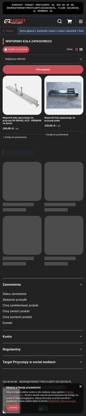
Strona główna (27, 31)
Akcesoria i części (46, 31)
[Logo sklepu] (15, 21)
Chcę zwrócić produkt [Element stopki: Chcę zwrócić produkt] (16, 311)
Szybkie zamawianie (17, 49)
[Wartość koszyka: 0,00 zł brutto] (69, 21)
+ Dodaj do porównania (14, 137)
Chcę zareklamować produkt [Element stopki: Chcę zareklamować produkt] (20, 305)
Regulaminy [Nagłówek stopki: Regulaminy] (12, 349)
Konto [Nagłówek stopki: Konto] (7, 336)
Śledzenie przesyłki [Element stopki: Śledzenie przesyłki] (15, 299)
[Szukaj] (59, 21)
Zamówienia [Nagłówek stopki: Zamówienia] (12, 284)
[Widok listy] (81, 49)
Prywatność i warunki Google (61, 401)
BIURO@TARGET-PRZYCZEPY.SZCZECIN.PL (46, 381)
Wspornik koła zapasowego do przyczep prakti (59, 119)
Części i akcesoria (67, 31)
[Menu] (80, 21)
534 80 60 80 (10, 381)
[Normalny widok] (76, 49)
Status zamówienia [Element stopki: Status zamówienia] (14, 293)
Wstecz (8, 31)
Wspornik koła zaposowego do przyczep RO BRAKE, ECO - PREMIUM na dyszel (22, 121)
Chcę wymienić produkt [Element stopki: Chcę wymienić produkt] (17, 317)
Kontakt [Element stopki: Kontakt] (7, 322)
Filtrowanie (43, 69)
